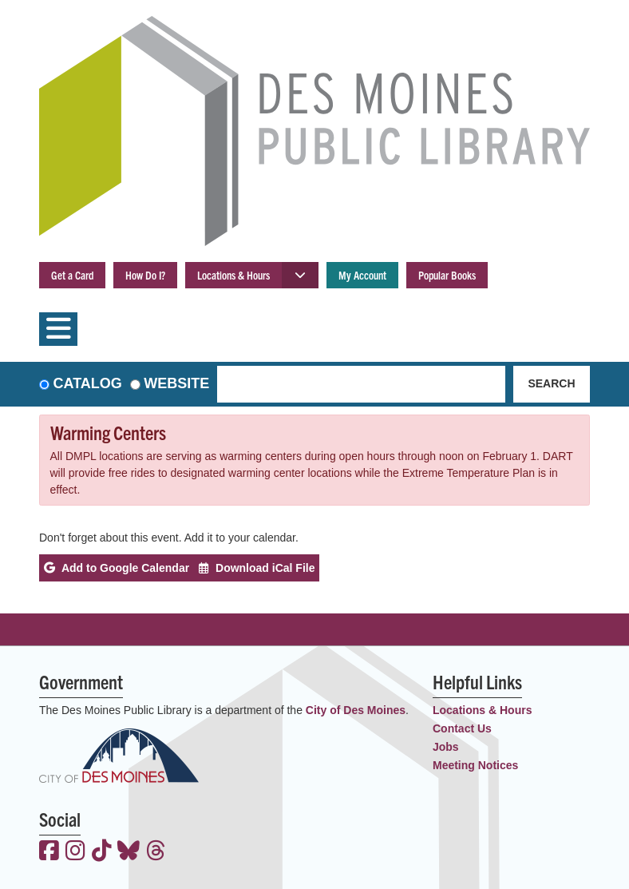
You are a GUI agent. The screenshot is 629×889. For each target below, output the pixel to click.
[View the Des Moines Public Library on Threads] (156, 852)
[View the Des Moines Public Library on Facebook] (49, 852)
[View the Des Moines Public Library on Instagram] (75, 852)
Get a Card (72, 275)
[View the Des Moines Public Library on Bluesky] (128, 852)
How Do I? (145, 275)
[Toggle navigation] (58, 329)
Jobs (446, 746)
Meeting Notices (475, 765)
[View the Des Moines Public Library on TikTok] (102, 852)
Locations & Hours (233, 275)
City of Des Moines (355, 710)
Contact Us (462, 728)
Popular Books (447, 275)
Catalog (87, 383)
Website (176, 383)
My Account (362, 275)
